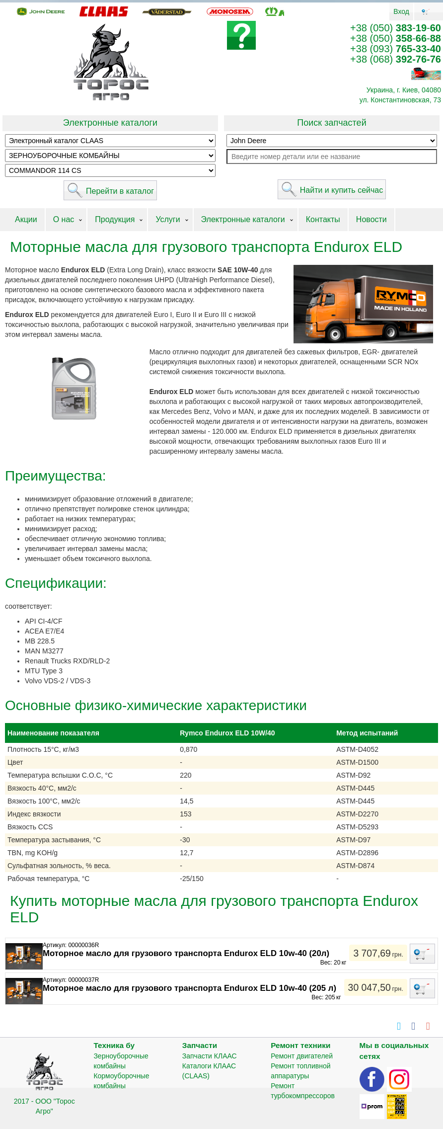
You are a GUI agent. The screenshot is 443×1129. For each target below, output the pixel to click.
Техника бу (114, 1045)
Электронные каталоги (110, 123)
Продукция (115, 219)
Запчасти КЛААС (209, 1056)
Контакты (323, 219)
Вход (401, 11)
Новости (371, 219)
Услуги (167, 219)
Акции (26, 219)
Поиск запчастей (331, 123)
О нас (63, 219)
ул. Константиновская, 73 (400, 100)
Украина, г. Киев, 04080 (404, 90)
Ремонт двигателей (302, 1056)
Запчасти (200, 1045)
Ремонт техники (300, 1045)
